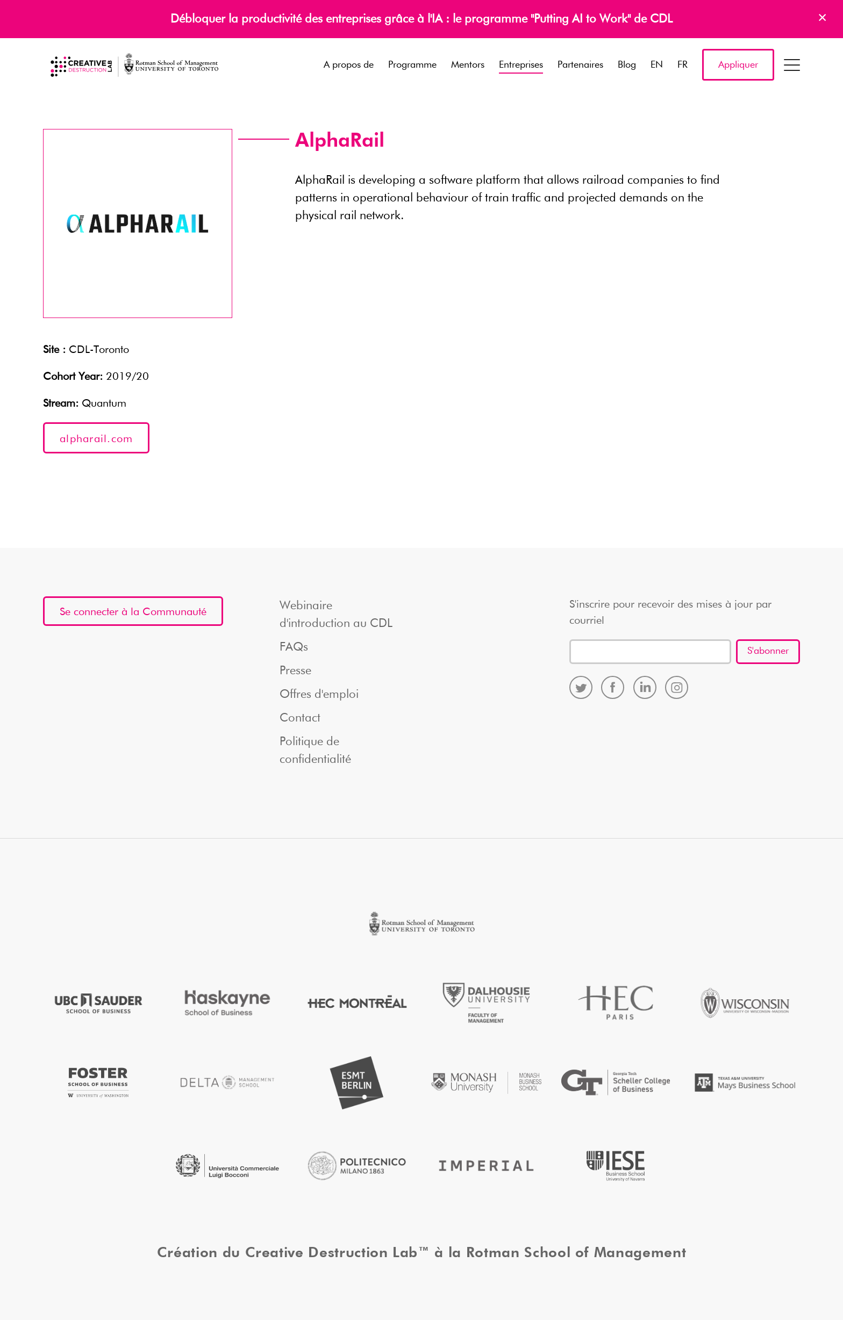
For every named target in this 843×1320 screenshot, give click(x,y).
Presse (295, 671)
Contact (300, 718)
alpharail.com (96, 439)
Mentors (467, 65)
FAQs (294, 647)
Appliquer (738, 65)
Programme (412, 65)
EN (657, 65)
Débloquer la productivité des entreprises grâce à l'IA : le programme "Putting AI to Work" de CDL (421, 19)
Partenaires (580, 65)
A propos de (349, 65)
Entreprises (521, 65)
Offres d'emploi (319, 695)
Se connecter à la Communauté (133, 612)
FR (682, 65)
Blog (627, 65)
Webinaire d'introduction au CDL (336, 615)
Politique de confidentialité (315, 751)
